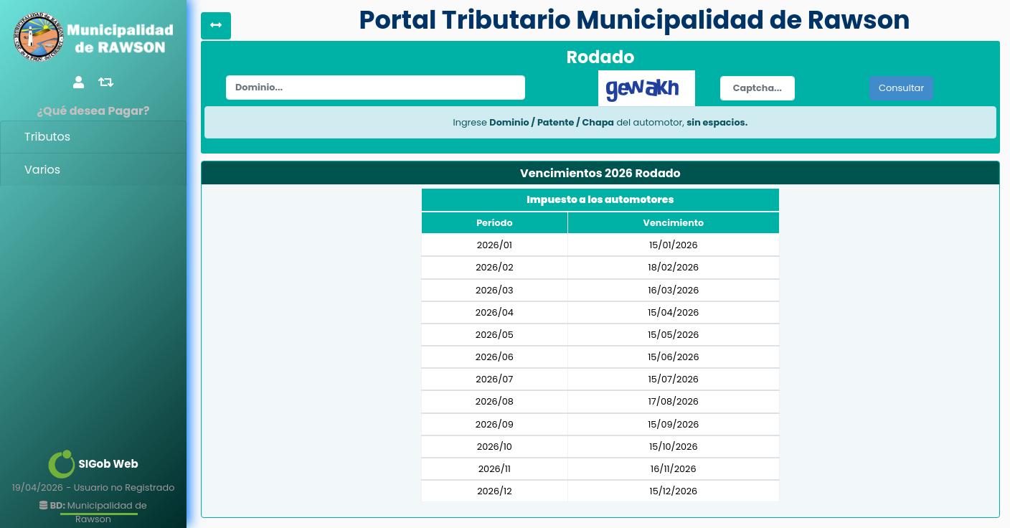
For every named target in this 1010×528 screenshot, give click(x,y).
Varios (42, 169)
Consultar (901, 88)
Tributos (47, 136)
